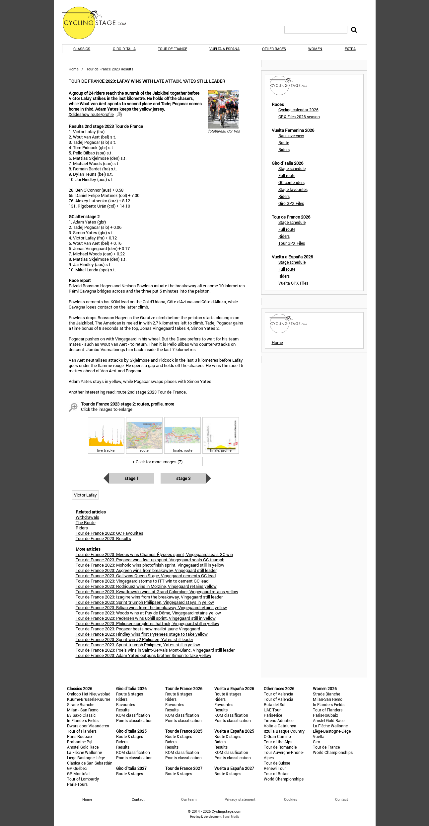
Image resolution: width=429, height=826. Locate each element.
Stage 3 (183, 478)
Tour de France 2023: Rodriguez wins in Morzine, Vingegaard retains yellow (146, 586)
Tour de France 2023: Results (103, 538)
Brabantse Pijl (79, 741)
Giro (316, 741)
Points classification (134, 720)
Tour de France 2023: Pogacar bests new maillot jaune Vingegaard (138, 629)
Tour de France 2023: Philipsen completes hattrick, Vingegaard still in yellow (147, 623)
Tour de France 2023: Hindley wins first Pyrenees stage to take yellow (142, 634)
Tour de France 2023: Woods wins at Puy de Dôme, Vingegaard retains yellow (148, 613)
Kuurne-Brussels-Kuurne (88, 699)
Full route (286, 175)
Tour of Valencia (278, 693)
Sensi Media (231, 816)
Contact (341, 799)
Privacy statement (240, 799)
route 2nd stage (131, 392)
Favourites (125, 704)
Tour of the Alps (278, 741)
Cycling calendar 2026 (298, 109)
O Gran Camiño (277, 736)
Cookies (290, 799)
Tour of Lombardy (83, 778)
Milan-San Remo (327, 699)
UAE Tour (272, 709)
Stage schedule (292, 168)
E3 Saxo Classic (81, 715)
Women (315, 48)
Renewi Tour (275, 768)
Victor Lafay (85, 495)
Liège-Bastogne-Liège (86, 757)
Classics (81, 48)
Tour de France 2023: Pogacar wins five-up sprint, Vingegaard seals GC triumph (150, 560)
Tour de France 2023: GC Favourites (109, 533)
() (95, 114)
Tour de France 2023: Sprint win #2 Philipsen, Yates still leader (134, 639)
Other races (274, 48)
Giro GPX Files (291, 203)
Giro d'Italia (124, 48)
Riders (284, 149)
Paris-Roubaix (79, 736)
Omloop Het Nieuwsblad (88, 693)
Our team (189, 799)
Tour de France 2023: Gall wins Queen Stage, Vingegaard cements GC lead (146, 576)
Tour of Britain (277, 773)
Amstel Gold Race (83, 747)
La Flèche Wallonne (84, 752)
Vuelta (318, 736)
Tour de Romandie (280, 747)
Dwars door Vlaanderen (88, 725)
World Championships (284, 778)
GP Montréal (78, 773)
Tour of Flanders (82, 731)
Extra (350, 48)
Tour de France (172, 48)
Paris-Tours (77, 784)
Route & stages (129, 693)
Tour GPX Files (291, 243)
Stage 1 (131, 478)
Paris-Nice (273, 715)
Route (283, 142)
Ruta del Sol (274, 704)
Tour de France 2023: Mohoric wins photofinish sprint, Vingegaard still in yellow (150, 565)
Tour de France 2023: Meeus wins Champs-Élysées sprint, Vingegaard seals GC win (154, 554)
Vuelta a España (224, 48)
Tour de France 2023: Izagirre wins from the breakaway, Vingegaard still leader (149, 597)
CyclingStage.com (98, 23)
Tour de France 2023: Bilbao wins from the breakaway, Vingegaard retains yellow (151, 607)
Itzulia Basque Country (284, 731)
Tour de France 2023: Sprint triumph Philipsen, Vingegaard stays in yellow (145, 602)
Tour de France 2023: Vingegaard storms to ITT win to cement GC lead (142, 581)
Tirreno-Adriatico (279, 720)
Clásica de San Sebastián (89, 763)
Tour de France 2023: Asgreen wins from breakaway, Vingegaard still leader (146, 570)
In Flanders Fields (83, 720)
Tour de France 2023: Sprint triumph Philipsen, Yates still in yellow (138, 645)
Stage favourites (293, 189)
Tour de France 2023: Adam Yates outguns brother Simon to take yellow (143, 655)
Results (122, 709)
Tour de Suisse (277, 763)
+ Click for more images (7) (157, 462)
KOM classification (133, 715)
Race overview (291, 135)
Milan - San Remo (83, 709)
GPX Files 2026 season (299, 116)
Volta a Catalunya (280, 725)
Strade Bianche (80, 704)
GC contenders (291, 182)
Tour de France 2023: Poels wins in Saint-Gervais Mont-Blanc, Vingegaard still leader (155, 650)
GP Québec (77, 768)
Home (74, 68)
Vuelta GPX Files (293, 283)
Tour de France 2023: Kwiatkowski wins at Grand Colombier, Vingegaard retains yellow (157, 592)
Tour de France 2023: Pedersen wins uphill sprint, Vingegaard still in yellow (146, 618)
